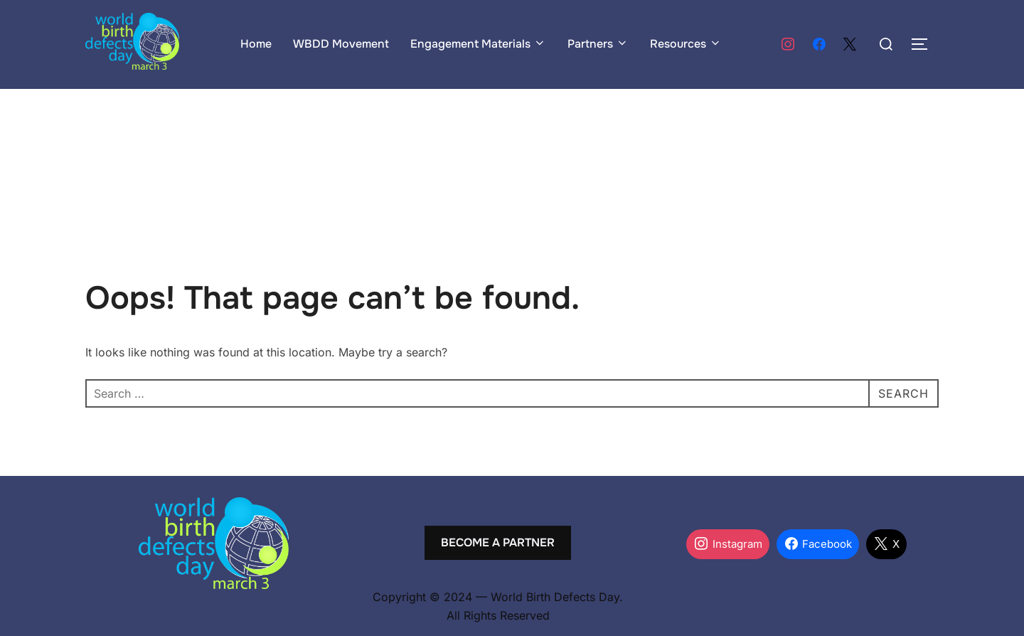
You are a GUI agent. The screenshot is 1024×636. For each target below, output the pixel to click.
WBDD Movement (341, 43)
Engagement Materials (478, 43)
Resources (686, 43)
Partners (598, 43)
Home (256, 43)
